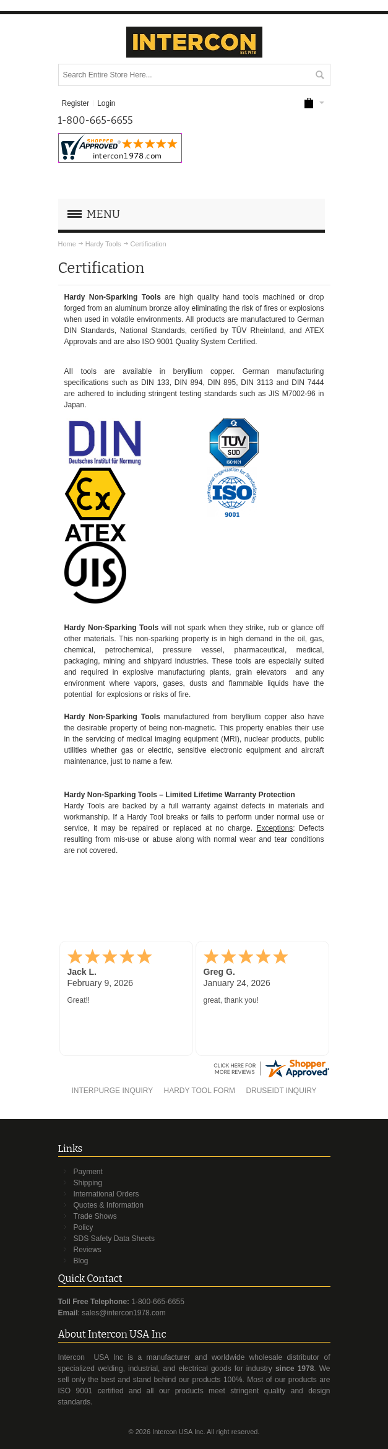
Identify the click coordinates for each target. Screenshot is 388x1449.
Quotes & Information (109, 1205)
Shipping (88, 1183)
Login (106, 103)
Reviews (87, 1249)
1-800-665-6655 (157, 1301)
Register (75, 103)
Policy (83, 1227)
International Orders (106, 1194)
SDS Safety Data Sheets (114, 1238)
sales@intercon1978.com (124, 1312)
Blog (81, 1261)
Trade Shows (95, 1216)
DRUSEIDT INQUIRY (281, 1090)
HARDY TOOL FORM (199, 1090)
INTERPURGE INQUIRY (112, 1090)
